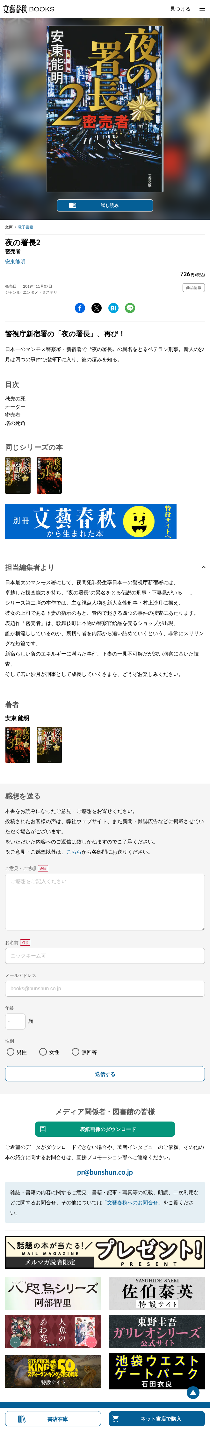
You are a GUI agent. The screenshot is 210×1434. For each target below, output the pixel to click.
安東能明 (15, 261)
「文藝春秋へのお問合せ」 (132, 1202)
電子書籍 (25, 227)
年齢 (9, 1008)
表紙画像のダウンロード (108, 1129)
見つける (180, 8)
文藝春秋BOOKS (28, 9)
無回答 (89, 1052)
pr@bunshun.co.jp (105, 1172)
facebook (80, 308)
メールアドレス (20, 975)
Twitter (96, 308)
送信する (105, 1074)
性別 (9, 1040)
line (130, 308)
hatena (113, 308)
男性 (22, 1052)
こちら (74, 852)
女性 (54, 1052)
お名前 (11, 942)
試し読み (110, 205)
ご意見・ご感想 (20, 868)
